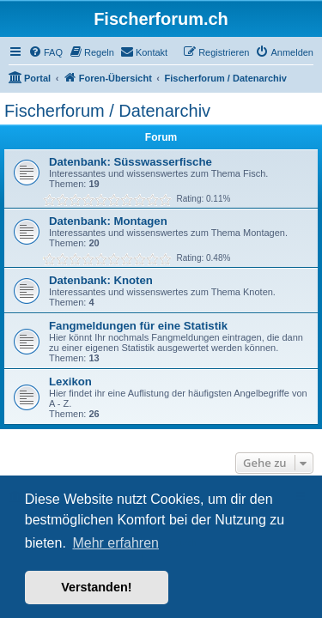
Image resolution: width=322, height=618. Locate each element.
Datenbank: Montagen (108, 221)
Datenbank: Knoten (101, 280)
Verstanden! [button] (96, 587)
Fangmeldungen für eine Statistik (138, 325)
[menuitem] (45, 52)
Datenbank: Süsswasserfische (130, 161)
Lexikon (70, 381)
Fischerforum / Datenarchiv (107, 110)
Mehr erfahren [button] (115, 543)
